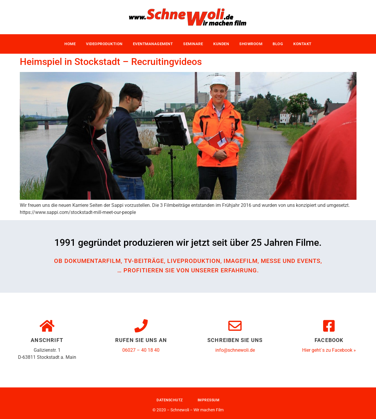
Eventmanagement (153, 44)
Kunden (221, 44)
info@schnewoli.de (235, 350)
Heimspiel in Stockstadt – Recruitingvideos (111, 61)
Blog (278, 44)
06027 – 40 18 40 (140, 350)
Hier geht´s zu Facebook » (329, 350)
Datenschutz (170, 400)
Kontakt (302, 44)
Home (70, 44)
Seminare (193, 44)
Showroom (250, 44)
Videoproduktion (104, 44)
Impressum (209, 400)
